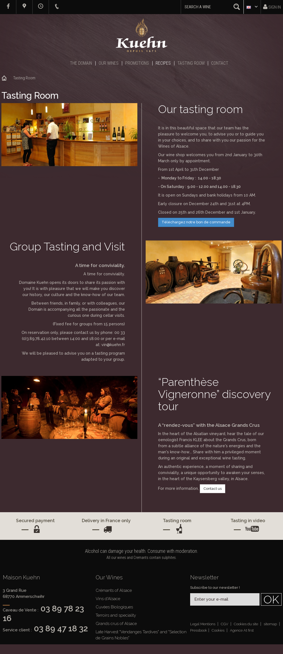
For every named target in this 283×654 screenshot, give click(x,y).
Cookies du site (246, 624)
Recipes (163, 63)
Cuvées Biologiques (114, 607)
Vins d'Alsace (108, 598)
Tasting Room (191, 63)
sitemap (271, 624)
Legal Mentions (203, 624)
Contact (219, 63)
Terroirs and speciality (116, 615)
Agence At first (242, 630)
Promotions (137, 63)
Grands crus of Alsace (116, 623)
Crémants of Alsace (114, 590)
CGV (225, 624)
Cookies (218, 630)
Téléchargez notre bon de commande (196, 222)
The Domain (81, 63)
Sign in (272, 7)
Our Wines (109, 63)
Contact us (212, 488)
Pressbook (198, 630)
